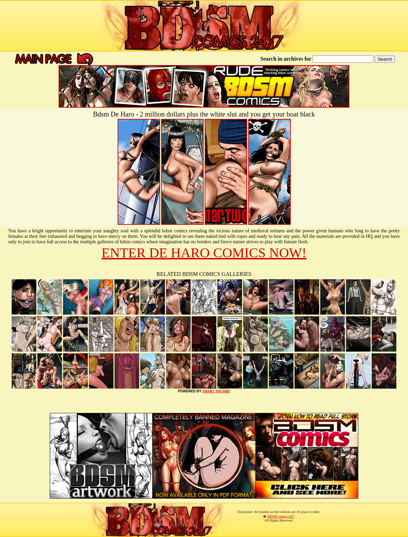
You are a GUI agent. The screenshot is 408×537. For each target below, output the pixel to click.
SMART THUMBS (216, 391)
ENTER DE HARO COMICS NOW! (204, 252)
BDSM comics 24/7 (281, 516)
